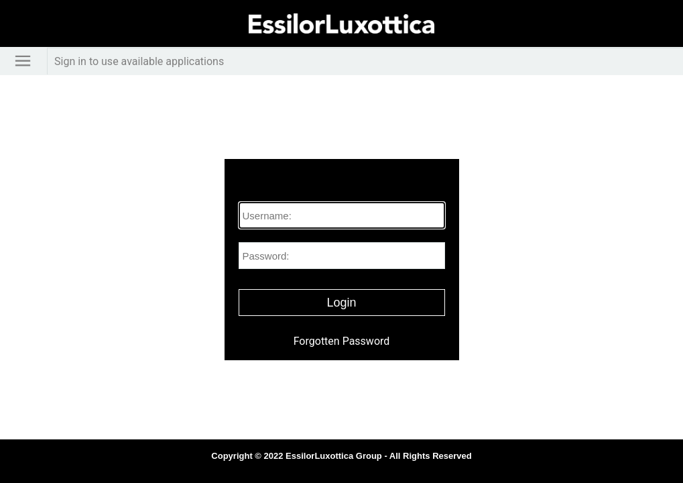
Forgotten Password (342, 341)
